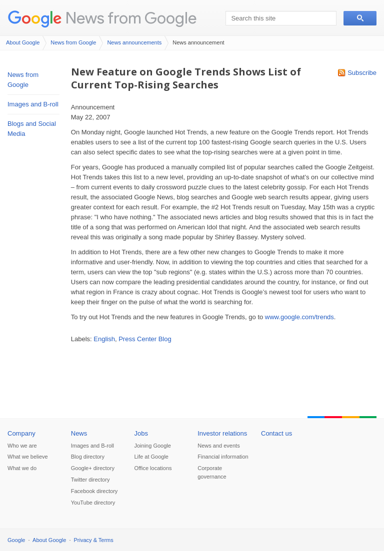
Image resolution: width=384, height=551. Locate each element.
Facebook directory (94, 491)
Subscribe (362, 72)
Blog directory (87, 457)
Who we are (22, 446)
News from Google (131, 17)
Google (16, 540)
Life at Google (151, 457)
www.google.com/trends (299, 317)
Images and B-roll (33, 104)
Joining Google (152, 446)
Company (22, 433)
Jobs (141, 433)
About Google (23, 42)
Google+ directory (92, 468)
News (79, 433)
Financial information (223, 457)
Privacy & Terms (94, 540)
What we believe (28, 457)
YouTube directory (93, 503)
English (104, 339)
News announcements (134, 42)
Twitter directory (90, 480)
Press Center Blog (145, 339)
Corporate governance (212, 472)
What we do (22, 468)
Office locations (153, 468)
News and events (219, 446)
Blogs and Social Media (32, 128)
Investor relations (222, 433)
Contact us (276, 433)
